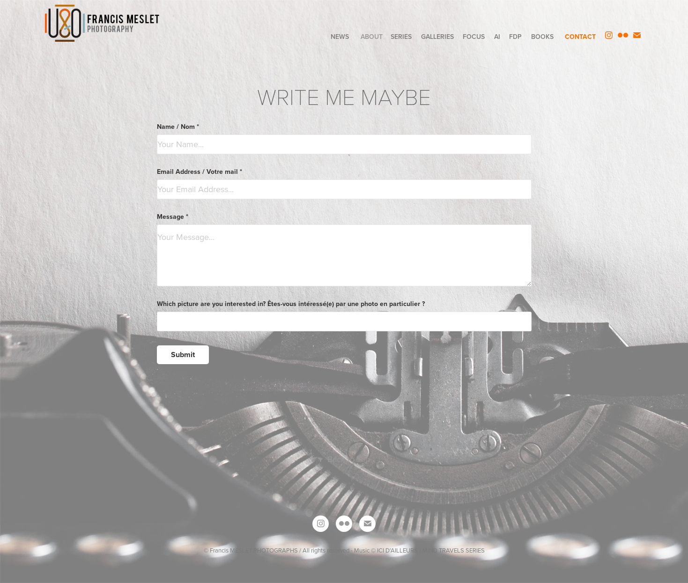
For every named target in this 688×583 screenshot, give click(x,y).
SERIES (401, 36)
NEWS (340, 36)
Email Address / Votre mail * (199, 171)
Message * (172, 216)
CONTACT (580, 36)
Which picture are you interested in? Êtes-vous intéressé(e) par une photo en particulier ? (291, 303)
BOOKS (542, 36)
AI (497, 36)
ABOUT (372, 36)
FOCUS (474, 36)
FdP (515, 36)
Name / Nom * (178, 126)
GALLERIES (437, 36)
